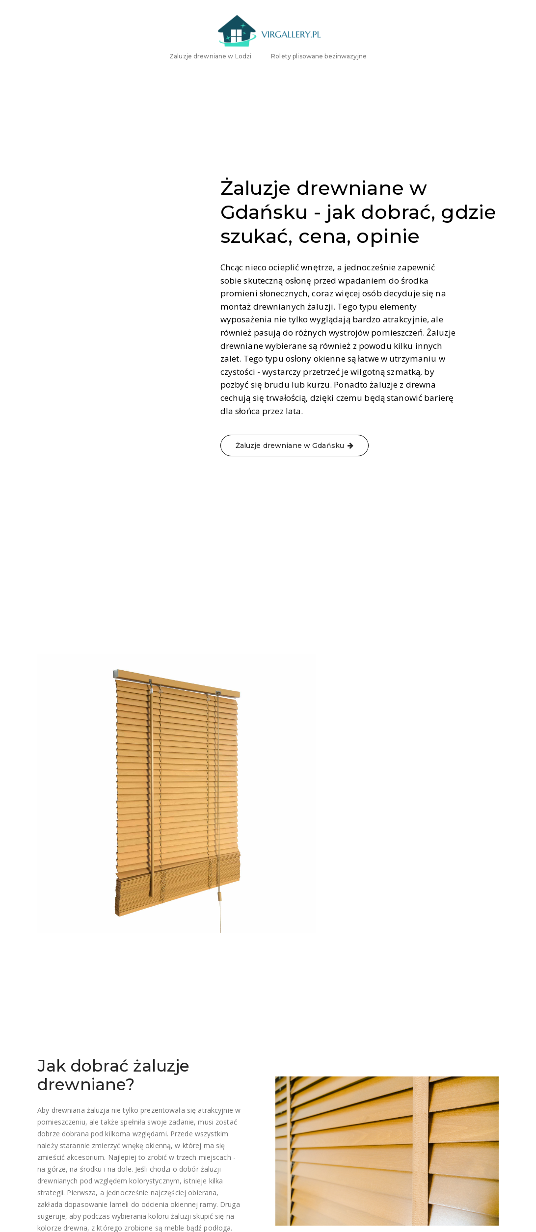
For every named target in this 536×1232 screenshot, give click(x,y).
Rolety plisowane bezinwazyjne (319, 75)
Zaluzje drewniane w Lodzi (210, 75)
